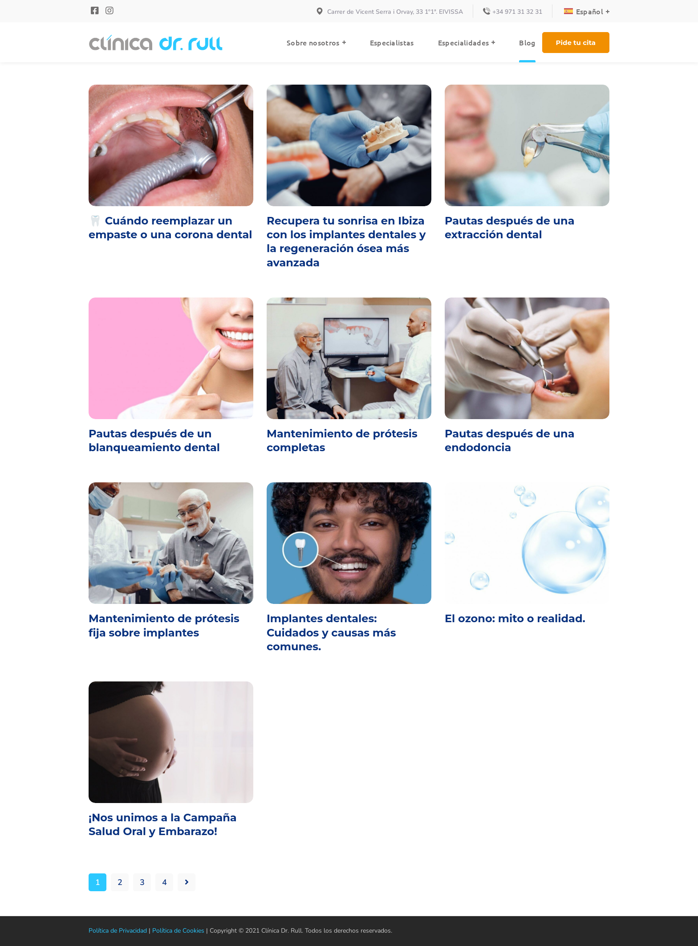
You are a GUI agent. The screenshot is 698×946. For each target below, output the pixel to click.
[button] (576, 42)
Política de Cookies (172, 930)
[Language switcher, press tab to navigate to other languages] (587, 11)
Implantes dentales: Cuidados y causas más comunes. (331, 632)
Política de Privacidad (116, 930)
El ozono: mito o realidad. (515, 618)
